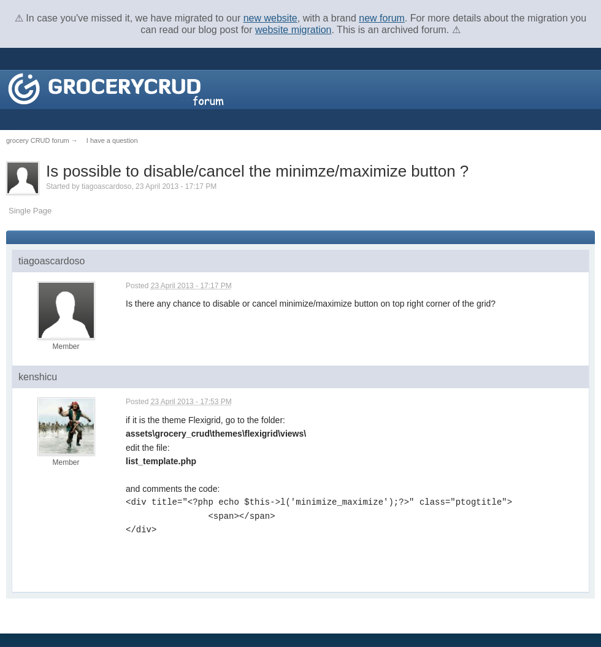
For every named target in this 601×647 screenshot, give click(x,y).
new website (270, 18)
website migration (293, 30)
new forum (382, 18)
